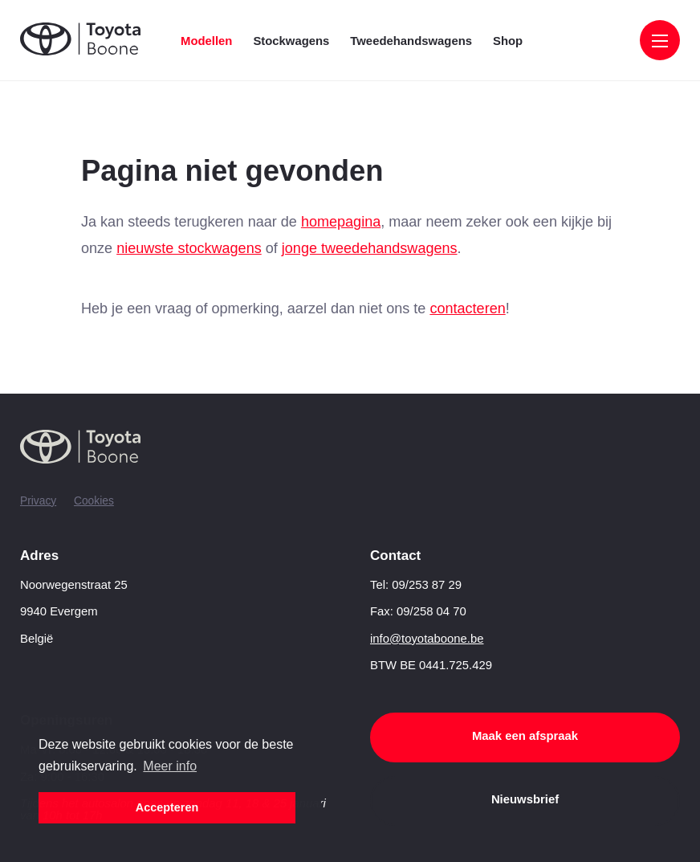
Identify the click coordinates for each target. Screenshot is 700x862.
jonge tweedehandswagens (370, 248)
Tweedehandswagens (411, 41)
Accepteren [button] (167, 807)
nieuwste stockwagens (189, 248)
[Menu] (660, 42)
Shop (508, 41)
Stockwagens (291, 41)
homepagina (341, 222)
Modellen (206, 41)
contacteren (467, 308)
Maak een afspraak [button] (525, 735)
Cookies (94, 500)
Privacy (38, 500)
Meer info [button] (170, 766)
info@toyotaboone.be (427, 638)
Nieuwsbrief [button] (525, 799)
